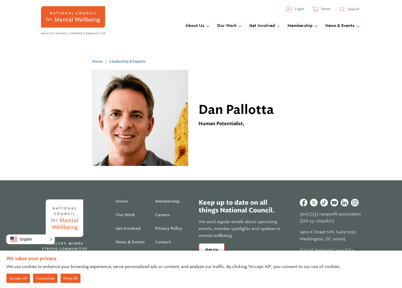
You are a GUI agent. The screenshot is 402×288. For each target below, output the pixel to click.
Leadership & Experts (127, 61)
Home (97, 61)
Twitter (314, 202)
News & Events (340, 25)
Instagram (355, 202)
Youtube (334, 202)
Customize (45, 278)
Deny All (70, 278)
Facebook (303, 202)
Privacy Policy (168, 228)
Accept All (18, 278)
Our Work (227, 25)
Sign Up (211, 249)
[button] (30, 239)
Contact (163, 242)
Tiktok (324, 202)
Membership (300, 25)
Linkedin (344, 202)
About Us (194, 25)
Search (353, 9)
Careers (162, 214)
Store (325, 8)
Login (299, 8)
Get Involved (262, 25)
